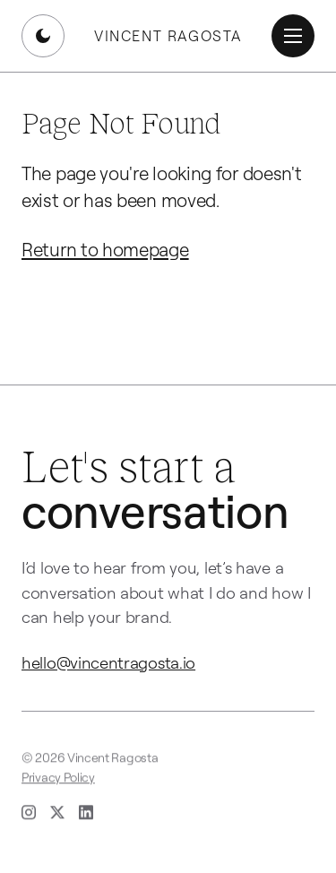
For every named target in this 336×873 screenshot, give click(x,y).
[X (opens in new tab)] (57, 814)
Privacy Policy (58, 778)
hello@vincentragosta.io (108, 662)
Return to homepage (105, 249)
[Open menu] (292, 35)
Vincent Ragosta (168, 36)
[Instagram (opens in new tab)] (29, 814)
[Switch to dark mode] (43, 35)
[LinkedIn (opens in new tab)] (86, 814)
